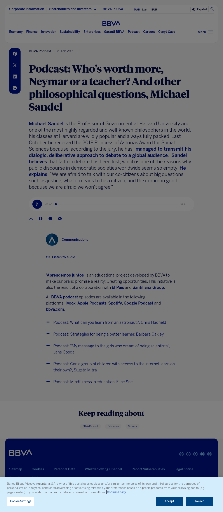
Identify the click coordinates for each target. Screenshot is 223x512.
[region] (111, 494)
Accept (169, 501)
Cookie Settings (20, 501)
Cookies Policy (116, 492)
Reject (199, 501)
